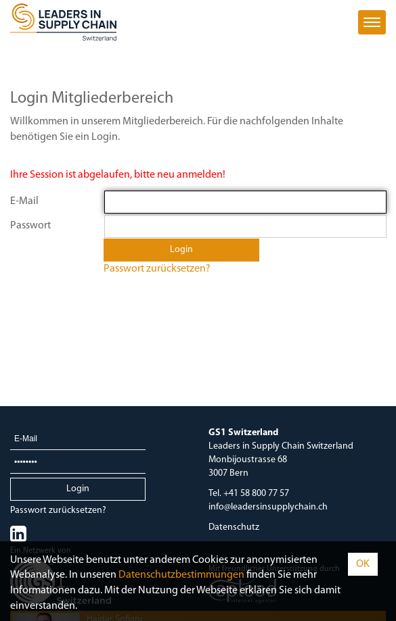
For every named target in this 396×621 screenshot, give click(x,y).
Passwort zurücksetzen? (157, 269)
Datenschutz (233, 527)
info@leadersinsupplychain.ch (268, 507)
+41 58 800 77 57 (256, 494)
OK (363, 564)
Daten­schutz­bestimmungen (181, 575)
